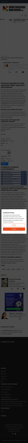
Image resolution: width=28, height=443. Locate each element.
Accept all (14, 229)
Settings (14, 225)
